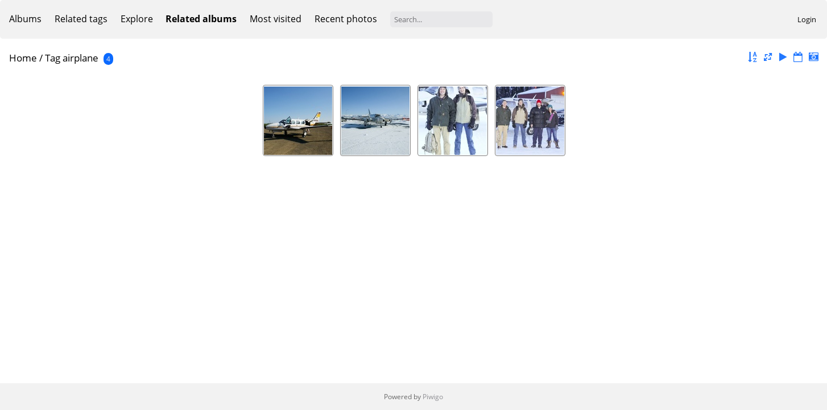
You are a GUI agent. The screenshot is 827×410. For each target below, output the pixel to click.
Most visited (275, 19)
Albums (25, 19)
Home (23, 57)
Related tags (81, 19)
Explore (137, 19)
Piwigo (433, 396)
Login (806, 19)
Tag (52, 57)
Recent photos (346, 19)
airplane (80, 57)
